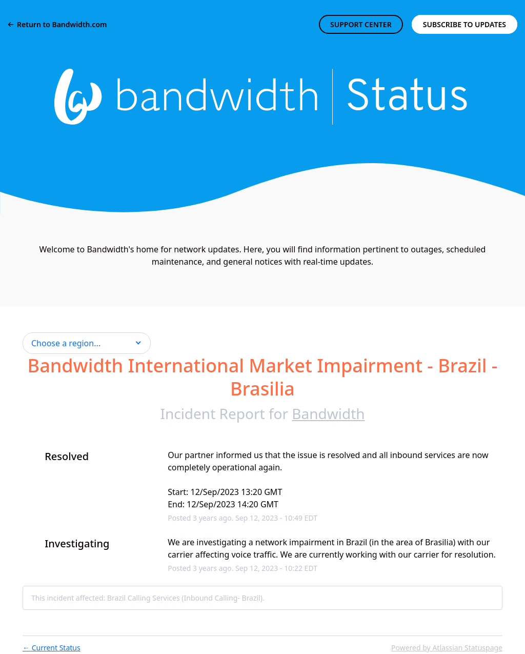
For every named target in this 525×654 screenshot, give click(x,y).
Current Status (51, 647)
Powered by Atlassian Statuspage (446, 647)
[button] (464, 24)
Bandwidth (328, 413)
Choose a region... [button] (65, 343)
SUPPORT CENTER (361, 24)
